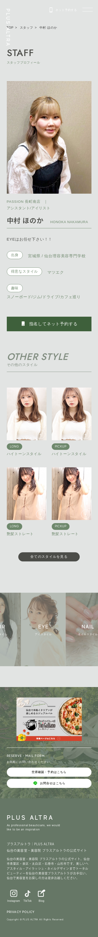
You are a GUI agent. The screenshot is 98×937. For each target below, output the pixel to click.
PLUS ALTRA (8, 28)
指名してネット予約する (49, 324)
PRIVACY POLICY (21, 912)
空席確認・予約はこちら (49, 772)
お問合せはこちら (49, 783)
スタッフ (26, 27)
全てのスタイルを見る (49, 557)
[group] (44, 629)
